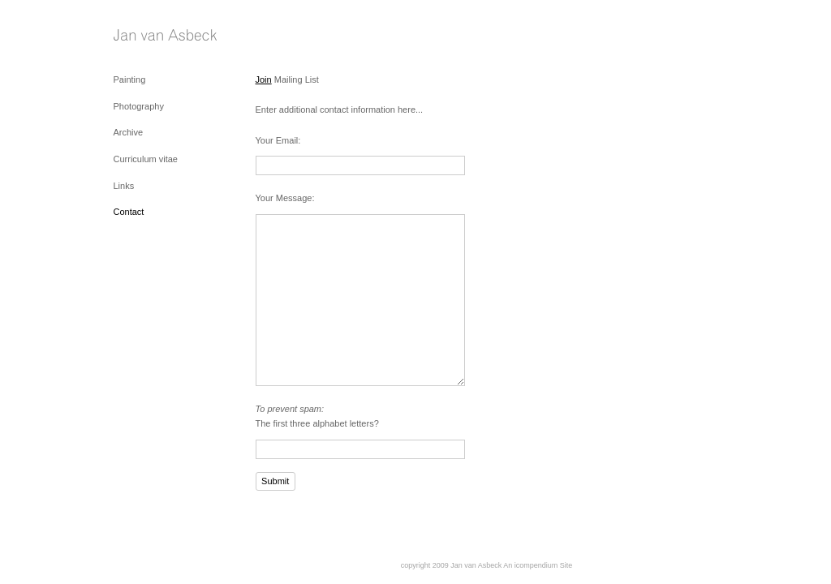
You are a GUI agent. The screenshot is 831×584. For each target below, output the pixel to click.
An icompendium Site (537, 565)
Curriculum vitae (146, 159)
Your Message (284, 198)
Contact (129, 212)
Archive (129, 132)
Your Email (277, 140)
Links (124, 186)
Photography (139, 106)
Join (264, 79)
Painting (130, 79)
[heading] (154, 36)
